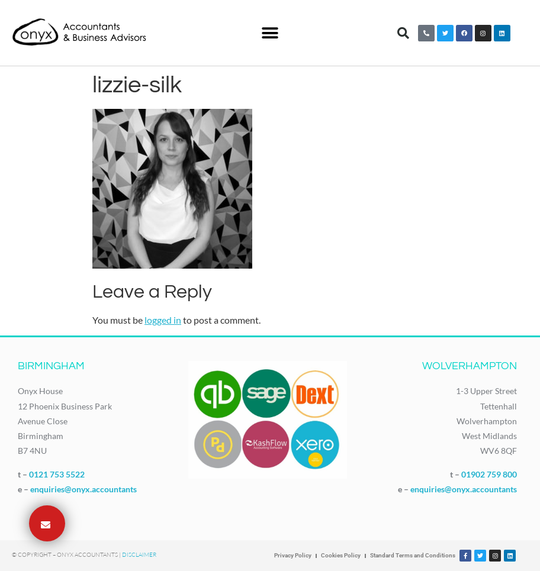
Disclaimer (139, 555)
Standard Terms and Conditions (412, 555)
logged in (162, 319)
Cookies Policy (341, 555)
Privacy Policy (292, 555)
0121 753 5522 (57, 474)
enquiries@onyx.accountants (83, 489)
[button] (269, 33)
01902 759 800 (489, 474)
